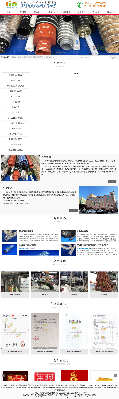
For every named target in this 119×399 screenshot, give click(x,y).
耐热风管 (15, 107)
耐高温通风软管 (45, 387)
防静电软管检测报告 (74, 351)
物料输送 (74, 294)
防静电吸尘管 (91, 385)
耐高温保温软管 (16, 91)
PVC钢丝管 (15, 97)
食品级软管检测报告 (15, 351)
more (112, 181)
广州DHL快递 (32, 385)
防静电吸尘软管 (7, 387)
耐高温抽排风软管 (16, 75)
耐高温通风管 (66, 387)
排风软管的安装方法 (26, 231)
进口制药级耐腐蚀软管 (15, 123)
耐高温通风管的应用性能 (27, 245)
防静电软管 (103, 385)
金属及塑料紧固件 (16, 139)
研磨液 (46, 385)
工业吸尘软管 (15, 129)
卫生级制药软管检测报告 (44, 351)
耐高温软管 (15, 81)
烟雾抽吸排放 (15, 294)
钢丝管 (59, 387)
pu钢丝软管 (22, 387)
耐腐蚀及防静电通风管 (15, 86)
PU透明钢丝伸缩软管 (85, 387)
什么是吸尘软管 (82, 231)
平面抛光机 (40, 385)
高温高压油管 (15, 145)
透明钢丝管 (53, 387)
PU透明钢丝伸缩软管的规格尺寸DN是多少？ (92, 245)
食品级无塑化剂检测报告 (104, 351)
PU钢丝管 (37, 387)
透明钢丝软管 (74, 387)
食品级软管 (64, 385)
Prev (2, 34)
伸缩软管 (15, 387)
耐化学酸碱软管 (16, 134)
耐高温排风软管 (22, 385)
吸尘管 (97, 385)
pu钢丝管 (109, 385)
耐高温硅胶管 (61, 390)
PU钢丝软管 (15, 102)
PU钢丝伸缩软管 (107, 387)
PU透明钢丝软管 (73, 385)
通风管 (58, 385)
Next (116, 34)
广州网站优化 (13, 385)
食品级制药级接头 (16, 150)
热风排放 (45, 294)
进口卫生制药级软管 (16, 118)
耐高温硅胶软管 (97, 387)
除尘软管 (15, 112)
